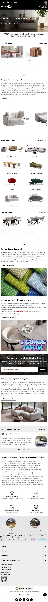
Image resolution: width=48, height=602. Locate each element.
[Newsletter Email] (24, 369)
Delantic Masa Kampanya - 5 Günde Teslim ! (11, 229)
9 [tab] (30, 449)
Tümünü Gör (43, 43)
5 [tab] (24, 449)
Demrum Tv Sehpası (31, 60)
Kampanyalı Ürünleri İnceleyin (10, 314)
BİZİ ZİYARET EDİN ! (8, 399)
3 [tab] (25, 75)
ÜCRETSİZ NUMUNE (8, 265)
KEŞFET (4, 98)
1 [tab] (22, 75)
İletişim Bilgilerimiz (6, 574)
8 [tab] (29, 449)
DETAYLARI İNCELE (8, 317)
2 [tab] (24, 75)
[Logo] (6, 6)
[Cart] (46, 6)
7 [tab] (27, 449)
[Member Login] (43, 6)
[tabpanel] (12, 59)
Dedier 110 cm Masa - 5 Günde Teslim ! (35, 229)
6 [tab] (25, 449)
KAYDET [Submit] (42, 369)
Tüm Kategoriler (42, 140)
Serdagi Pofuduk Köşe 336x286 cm (10, 60)
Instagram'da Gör (42, 429)
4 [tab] (22, 449)
